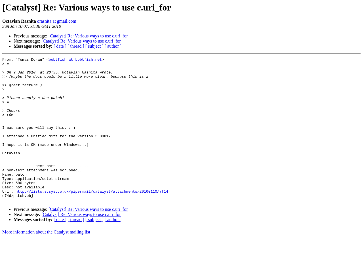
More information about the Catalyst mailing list (46, 260)
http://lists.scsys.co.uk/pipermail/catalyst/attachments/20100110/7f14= (93, 218)
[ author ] (113, 46)
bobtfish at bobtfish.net (75, 60)
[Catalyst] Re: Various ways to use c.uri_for (88, 35)
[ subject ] (94, 46)
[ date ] (60, 46)
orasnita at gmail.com (56, 21)
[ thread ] (75, 46)
